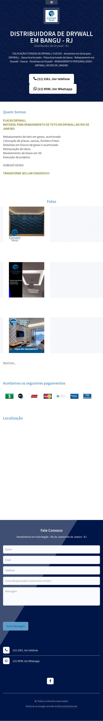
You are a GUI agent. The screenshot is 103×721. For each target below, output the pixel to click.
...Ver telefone (30, 650)
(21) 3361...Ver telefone (51, 79)
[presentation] (26, 614)
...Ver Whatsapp (31, 661)
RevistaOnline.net (67, 706)
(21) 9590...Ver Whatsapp (52, 89)
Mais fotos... (9, 363)
